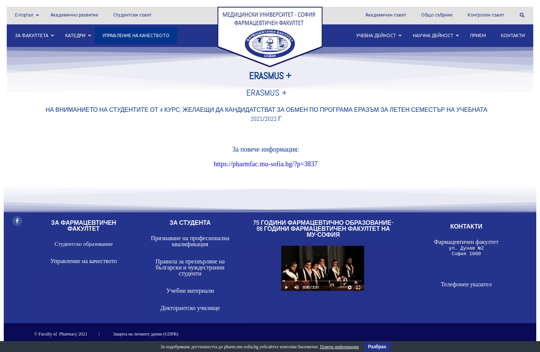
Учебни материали (190, 290)
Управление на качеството (83, 261)
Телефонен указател (466, 286)
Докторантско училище (190, 308)
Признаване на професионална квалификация (190, 241)
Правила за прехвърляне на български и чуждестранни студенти (190, 267)
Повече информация (339, 346)
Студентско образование (83, 244)
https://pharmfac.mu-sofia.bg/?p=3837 (266, 164)
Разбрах (377, 346)
